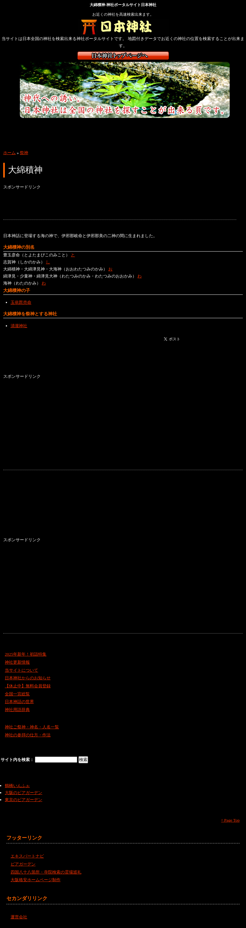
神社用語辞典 (17, 709)
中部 (118, 126)
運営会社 (19, 917)
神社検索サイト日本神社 (123, 27)
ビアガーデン (23, 864)
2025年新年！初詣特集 (25, 654)
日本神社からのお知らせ (28, 677)
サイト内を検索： (18, 759)
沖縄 (51, 138)
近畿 (151, 126)
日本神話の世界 (19, 701)
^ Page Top (230, 820)
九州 (17, 138)
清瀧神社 (19, 325)
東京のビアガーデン (23, 799)
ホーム (9, 152)
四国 (218, 126)
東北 (50, 126)
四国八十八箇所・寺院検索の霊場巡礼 (46, 872)
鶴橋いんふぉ (17, 785)
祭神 (24, 152)
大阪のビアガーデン (23, 792)
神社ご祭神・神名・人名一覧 (32, 727)
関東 (84, 126)
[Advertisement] (119, 205)
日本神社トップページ (123, 56)
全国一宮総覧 (17, 694)
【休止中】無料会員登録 (28, 686)
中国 (185, 126)
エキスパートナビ (27, 856)
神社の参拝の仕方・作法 (28, 735)
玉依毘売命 (21, 302)
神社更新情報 (17, 662)
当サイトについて (21, 670)
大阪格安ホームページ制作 (36, 879)
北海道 (17, 126)
